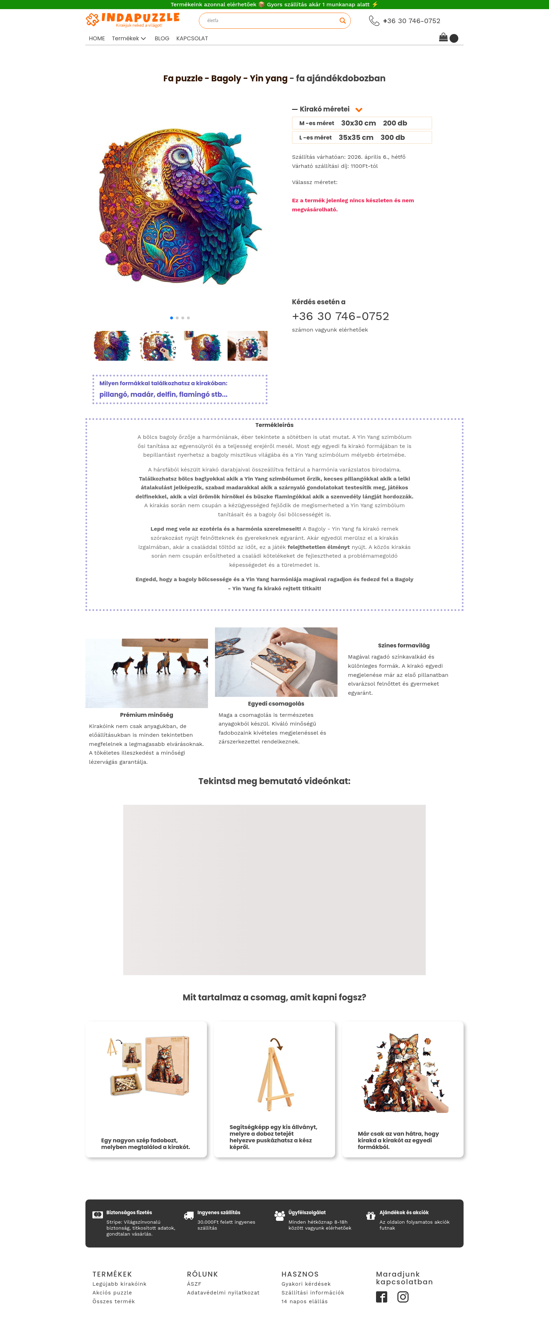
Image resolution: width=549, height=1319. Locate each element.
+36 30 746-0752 (340, 316)
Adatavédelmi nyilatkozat (223, 1293)
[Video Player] (274, 890)
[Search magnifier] (343, 21)
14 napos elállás (305, 1301)
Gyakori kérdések (306, 1284)
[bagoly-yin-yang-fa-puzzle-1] (179, 309)
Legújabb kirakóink (119, 1284)
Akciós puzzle (112, 1293)
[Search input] (271, 21)
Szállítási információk (313, 1293)
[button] (130, 38)
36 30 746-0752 (411, 20)
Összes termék (113, 1301)
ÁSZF (194, 1284)
